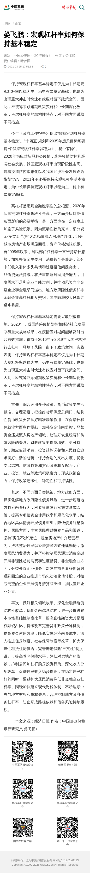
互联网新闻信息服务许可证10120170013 (52, 860)
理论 (7, 23)
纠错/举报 (17, 860)
